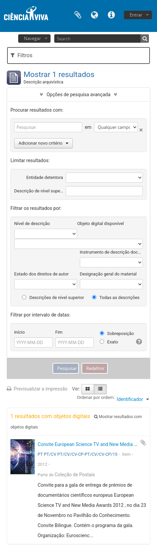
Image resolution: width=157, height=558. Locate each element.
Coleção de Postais (75, 474)
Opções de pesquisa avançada (78, 94)
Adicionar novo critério (43, 143)
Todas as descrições (115, 297)
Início (19, 332)
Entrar (136, 15)
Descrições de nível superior (53, 297)
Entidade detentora (44, 177)
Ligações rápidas (111, 14)
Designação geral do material (108, 273)
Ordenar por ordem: (96, 397)
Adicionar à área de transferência (143, 442)
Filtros (21, 55)
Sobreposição (117, 333)
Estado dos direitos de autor (41, 273)
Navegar (32, 38)
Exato (109, 341)
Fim (59, 332)
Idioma (94, 14)
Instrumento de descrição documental (111, 252)
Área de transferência (77, 14)
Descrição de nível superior (38, 190)
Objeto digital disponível (100, 223)
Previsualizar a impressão (37, 389)
